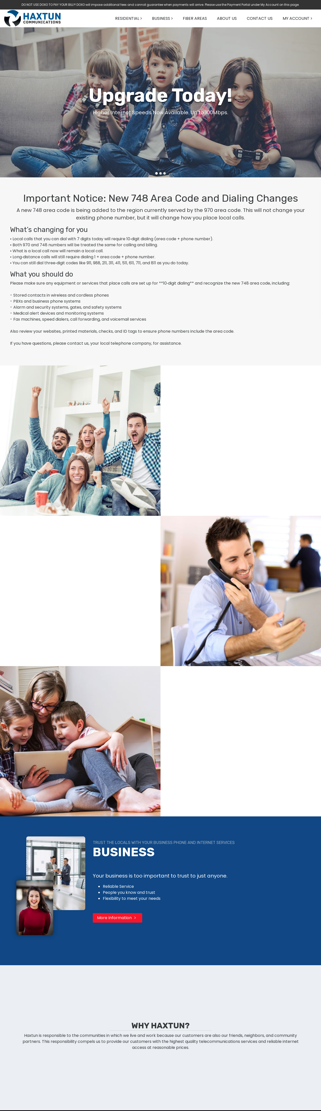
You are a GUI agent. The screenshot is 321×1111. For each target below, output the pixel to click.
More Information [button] (117, 918)
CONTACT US (260, 18)
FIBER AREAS (195, 18)
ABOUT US (227, 18)
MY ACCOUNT (296, 18)
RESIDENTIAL (127, 18)
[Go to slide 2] (160, 173)
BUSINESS (161, 18)
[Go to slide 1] (156, 173)
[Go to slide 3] (164, 173)
